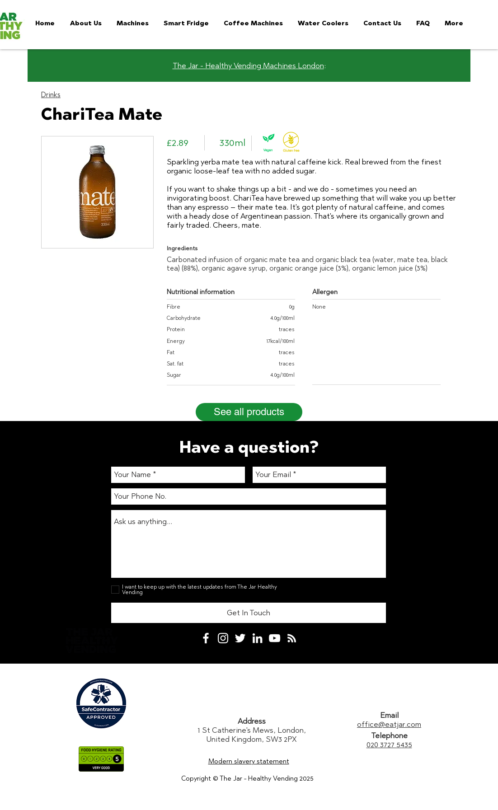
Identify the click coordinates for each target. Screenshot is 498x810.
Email (389, 715)
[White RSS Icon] (292, 638)
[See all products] (249, 412)
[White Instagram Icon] (223, 638)
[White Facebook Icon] (206, 638)
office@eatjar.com (389, 724)
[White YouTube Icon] (275, 638)
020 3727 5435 (389, 744)
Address (252, 721)
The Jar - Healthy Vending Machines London (248, 65)
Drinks (51, 94)
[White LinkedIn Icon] (257, 638)
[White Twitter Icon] (240, 638)
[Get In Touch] (248, 613)
